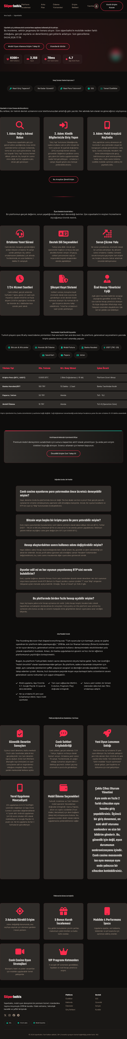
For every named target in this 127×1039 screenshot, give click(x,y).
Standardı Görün (57, 46)
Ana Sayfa (7, 15)
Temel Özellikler (108, 88)
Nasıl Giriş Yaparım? (20, 88)
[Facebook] (14, 1015)
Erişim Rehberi (75, 6)
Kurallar (98, 1010)
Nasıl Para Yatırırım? (70, 88)
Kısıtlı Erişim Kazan (111, 6)
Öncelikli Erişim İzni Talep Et (63, 453)
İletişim (98, 1006)
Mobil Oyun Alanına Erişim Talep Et (24, 46)
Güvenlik (98, 1002)
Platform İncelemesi (26, 6)
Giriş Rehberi (70, 1010)
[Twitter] (5, 1015)
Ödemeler (69, 1006)
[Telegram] (18, 1015)
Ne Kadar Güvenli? (46, 88)
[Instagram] (9, 1015)
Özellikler (69, 999)
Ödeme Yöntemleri (58, 6)
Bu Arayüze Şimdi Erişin (63, 179)
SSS (91, 88)
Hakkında (68, 1002)
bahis (12, 6)
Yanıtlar (90, 6)
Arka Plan (43, 6)
